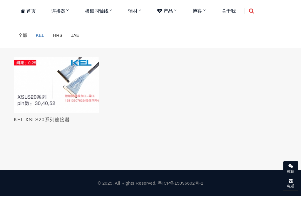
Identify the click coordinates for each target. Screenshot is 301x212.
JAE (75, 35)
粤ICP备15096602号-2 (180, 183)
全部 (22, 35)
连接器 (58, 11)
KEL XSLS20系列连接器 (42, 119)
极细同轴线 (96, 11)
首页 (28, 11)
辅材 (133, 11)
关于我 (229, 11)
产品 (165, 11)
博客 (197, 11)
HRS (57, 35)
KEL (40, 35)
